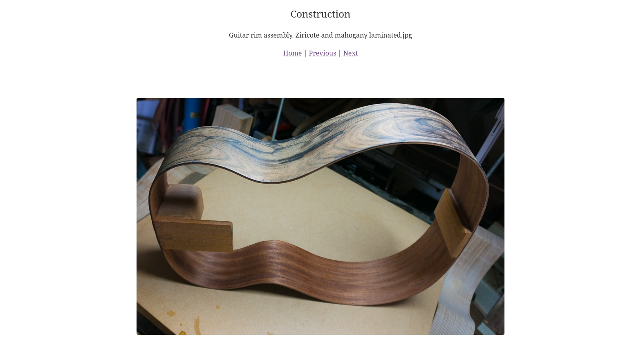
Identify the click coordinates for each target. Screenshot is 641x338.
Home (292, 53)
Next (350, 53)
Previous (322, 53)
